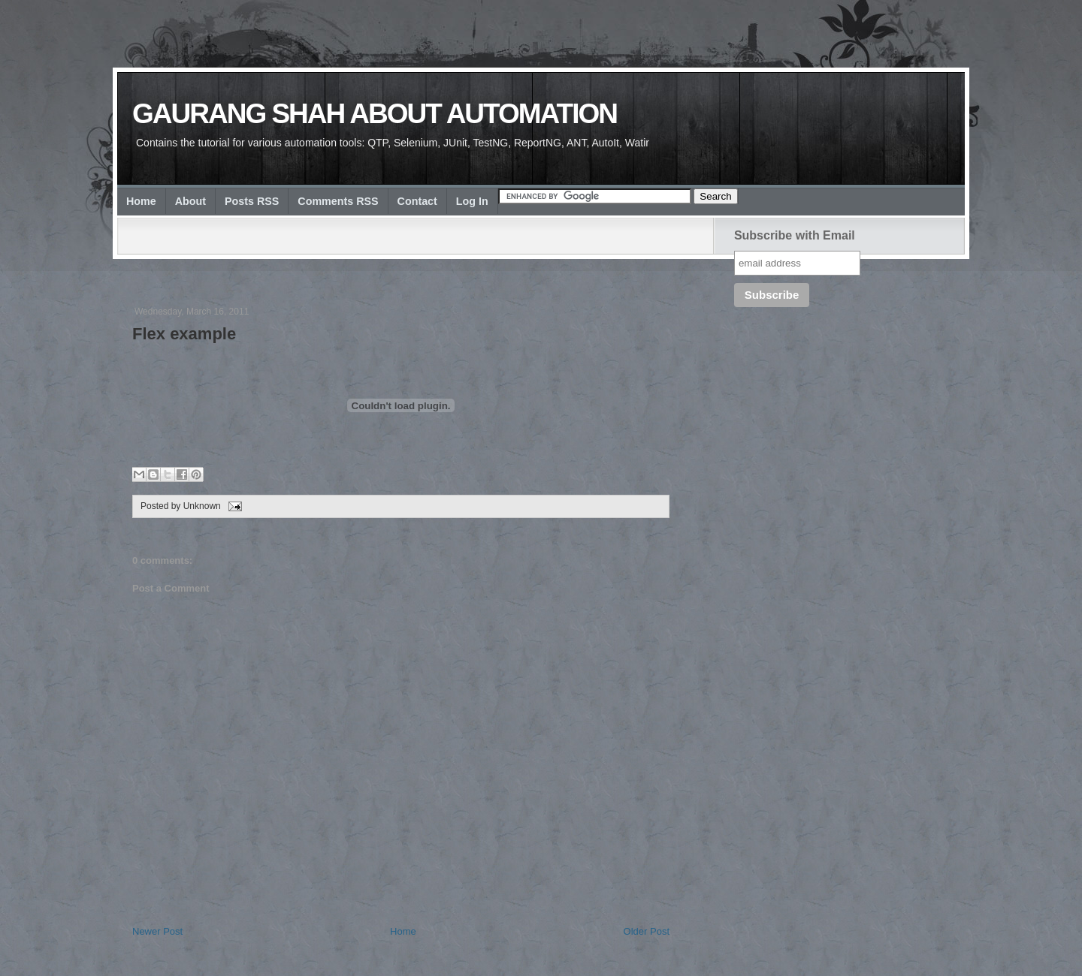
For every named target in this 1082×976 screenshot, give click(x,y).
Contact (417, 201)
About (190, 201)
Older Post (646, 931)
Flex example (184, 333)
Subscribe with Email (794, 235)
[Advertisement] (405, 269)
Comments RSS (338, 201)
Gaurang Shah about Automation (374, 113)
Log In (472, 201)
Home (141, 201)
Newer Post (157, 931)
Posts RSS (252, 201)
